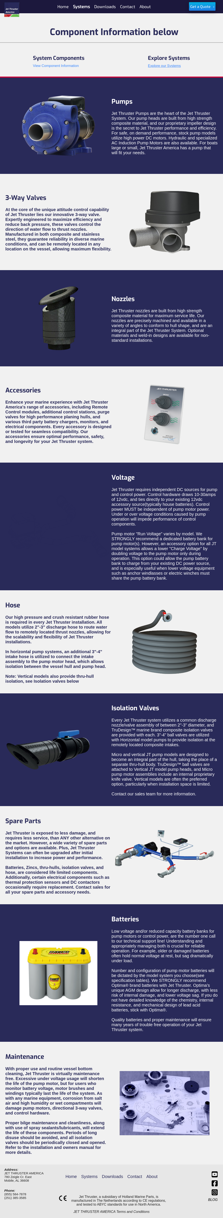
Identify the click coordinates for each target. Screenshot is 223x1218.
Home (71, 1176)
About (152, 1176)
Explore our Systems (164, 66)
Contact (134, 1176)
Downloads (112, 1176)
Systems (89, 1176)
